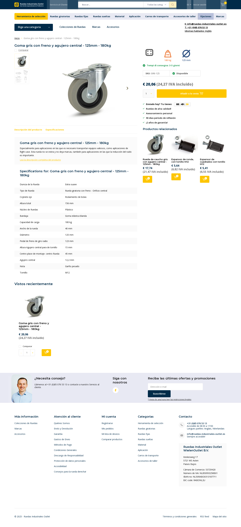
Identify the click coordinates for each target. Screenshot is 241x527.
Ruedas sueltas (101, 18)
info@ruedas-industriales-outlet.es (206, 436)
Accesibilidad (60, 468)
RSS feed (204, 518)
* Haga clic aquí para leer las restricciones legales (169, 402)
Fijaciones (205, 18)
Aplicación (134, 18)
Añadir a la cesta (147, 181)
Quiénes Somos (62, 425)
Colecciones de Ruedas (73, 29)
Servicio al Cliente (58, 4)
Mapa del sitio (220, 518)
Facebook (116, 392)
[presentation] (127, 90)
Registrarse (107, 425)
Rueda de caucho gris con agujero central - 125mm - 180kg (155, 164)
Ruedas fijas (81, 18)
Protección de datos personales (70, 463)
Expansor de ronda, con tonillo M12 (182, 163)
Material (119, 18)
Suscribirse (159, 396)
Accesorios (115, 29)
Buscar (172, 5)
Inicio (17, 40)
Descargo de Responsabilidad (68, 457)
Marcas (220, 18)
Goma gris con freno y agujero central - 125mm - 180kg (34, 328)
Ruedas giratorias (60, 18)
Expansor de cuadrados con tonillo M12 (212, 164)
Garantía (58, 436)
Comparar (25, 348)
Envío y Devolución (63, 430)
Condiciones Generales (65, 452)
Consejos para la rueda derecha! (70, 473)
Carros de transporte (157, 18)
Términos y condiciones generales (180, 518)
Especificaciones (55, 131)
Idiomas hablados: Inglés (206, 30)
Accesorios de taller (185, 18)
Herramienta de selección (31, 18)
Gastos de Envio (62, 441)
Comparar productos (112, 441)
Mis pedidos (108, 430)
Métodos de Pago (63, 446)
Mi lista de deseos (111, 436)
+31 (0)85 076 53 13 (197, 425)
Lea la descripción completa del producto (40, 162)
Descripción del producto (28, 131)
